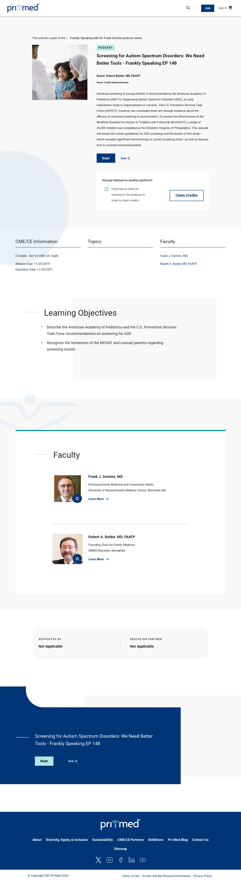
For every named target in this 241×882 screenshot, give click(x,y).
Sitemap (120, 849)
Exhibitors (155, 840)
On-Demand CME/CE (84, 7)
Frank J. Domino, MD (174, 256)
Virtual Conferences (111, 7)
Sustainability (102, 840)
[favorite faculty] (77, 498)
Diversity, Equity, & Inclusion (67, 840)
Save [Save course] (125, 158)
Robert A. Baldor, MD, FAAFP (178, 264)
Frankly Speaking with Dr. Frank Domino (96, 38)
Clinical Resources (135, 7)
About (36, 840)
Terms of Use (130, 876)
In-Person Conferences (56, 7)
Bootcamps (156, 7)
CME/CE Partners (130, 840)
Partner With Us (175, 7)
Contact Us (200, 840)
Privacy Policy (202, 876)
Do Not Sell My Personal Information (166, 876)
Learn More (96, 499)
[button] (191, 8)
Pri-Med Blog (178, 840)
